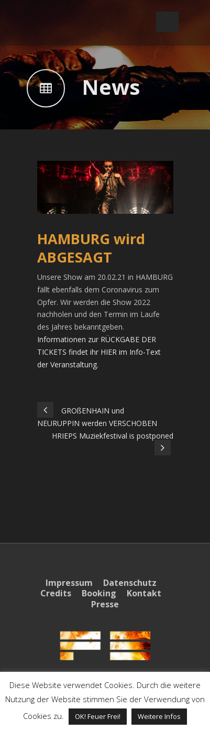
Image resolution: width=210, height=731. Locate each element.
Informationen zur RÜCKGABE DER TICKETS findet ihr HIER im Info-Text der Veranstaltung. (99, 351)
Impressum (69, 582)
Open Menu (167, 22)
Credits (55, 593)
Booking (99, 593)
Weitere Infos (159, 716)
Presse (105, 604)
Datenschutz (130, 582)
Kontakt (144, 593)
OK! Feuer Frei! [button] (97, 716)
